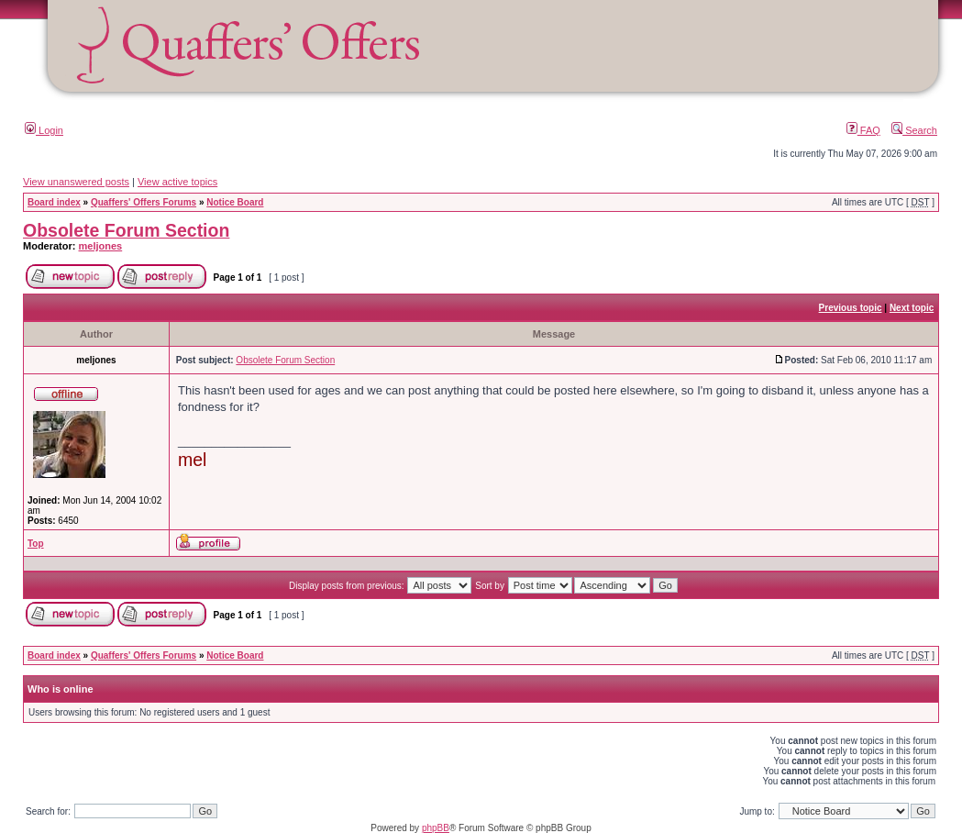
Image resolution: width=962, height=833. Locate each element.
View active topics (177, 181)
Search (914, 130)
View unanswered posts (76, 181)
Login (44, 130)
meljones (101, 245)
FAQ (863, 130)
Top (36, 544)
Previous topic (850, 308)
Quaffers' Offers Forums (143, 202)
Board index (54, 202)
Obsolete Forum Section (126, 230)
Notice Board (234, 202)
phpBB (435, 828)
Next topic (912, 308)
